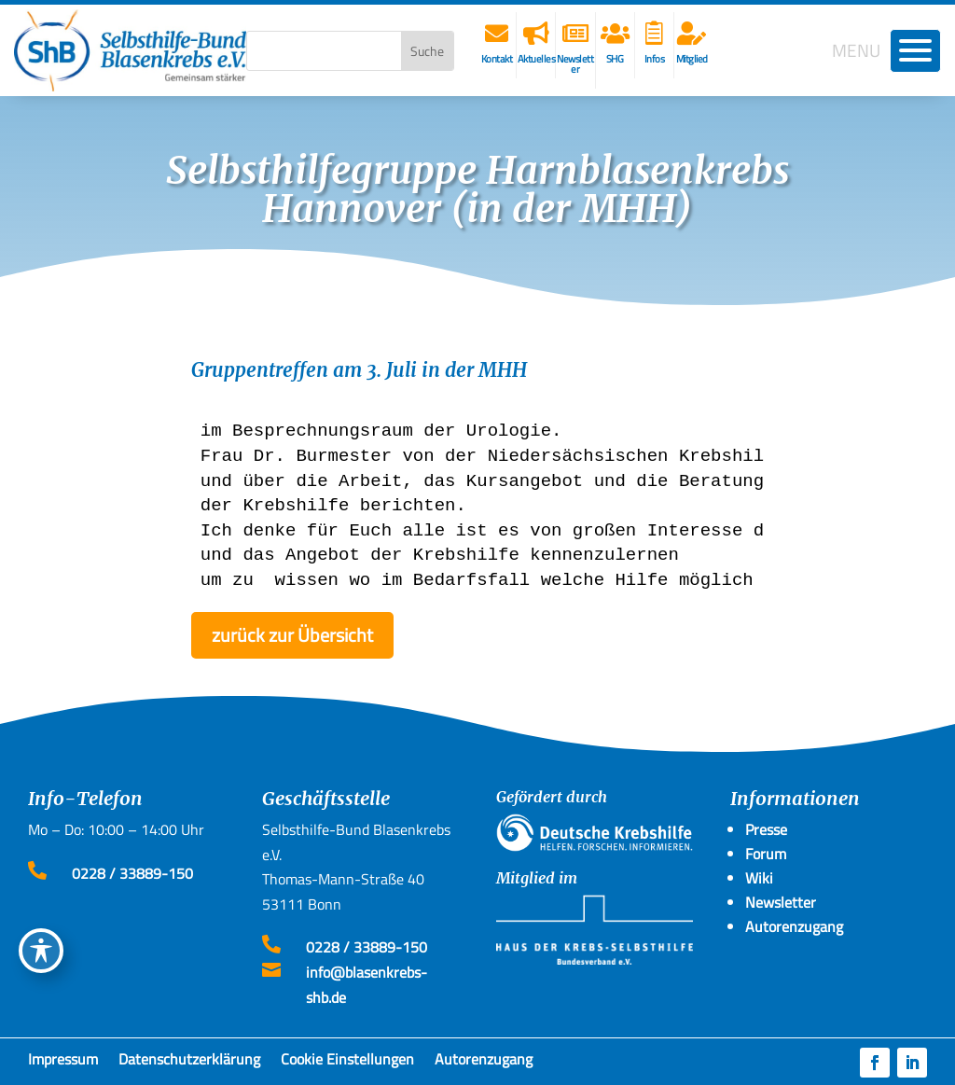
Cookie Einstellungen (347, 1062)
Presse (766, 829)
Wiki (759, 878)
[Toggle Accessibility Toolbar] (41, 950)
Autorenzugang (484, 1062)
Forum (765, 853)
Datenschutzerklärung (189, 1062)
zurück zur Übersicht (292, 634)
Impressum (63, 1062)
